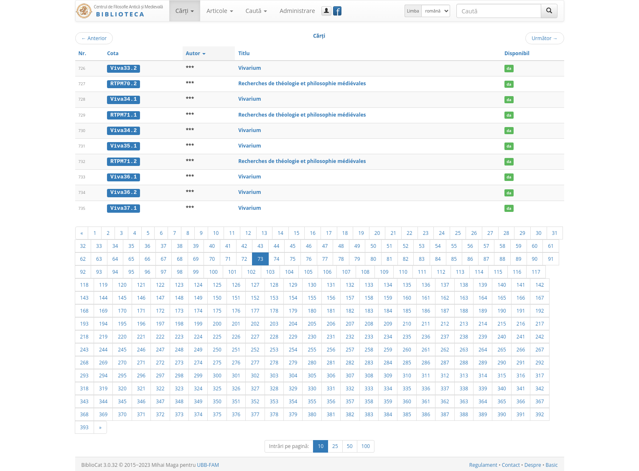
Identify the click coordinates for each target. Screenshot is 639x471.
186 (426, 309)
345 (122, 399)
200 (217, 321)
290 (501, 360)
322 (160, 386)
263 (464, 347)
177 (255, 309)
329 (293, 386)
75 (292, 257)
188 (464, 309)
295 (122, 373)
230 (312, 334)
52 (406, 244)
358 (369, 399)
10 (216, 231)
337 (444, 386)
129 (293, 283)
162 (444, 296)
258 (369, 347)
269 (103, 360)
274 (198, 360)
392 (539, 412)
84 (438, 257)
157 (350, 296)
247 (160, 347)
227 (255, 334)
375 (217, 412)
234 (388, 334)
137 (444, 283)
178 (274, 309)
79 (357, 257)
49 (357, 244)
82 (406, 257)
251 (236, 347)
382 (350, 412)
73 (260, 257)
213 (464, 321)
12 (248, 231)
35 (131, 244)
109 (384, 270)
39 (196, 244)
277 (255, 360)
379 (293, 412)
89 (519, 257)
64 (115, 257)
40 (212, 244)
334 (388, 386)
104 (289, 270)
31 (555, 231)
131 (331, 283)
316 (521, 373)
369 (103, 412)
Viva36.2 (123, 191)
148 (179, 296)
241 (521, 334)
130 (312, 283)
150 (217, 296)
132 (350, 283)
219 (103, 334)
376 (236, 412)
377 (255, 412)
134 (388, 283)
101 (232, 270)
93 (99, 270)
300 (217, 373)
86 (470, 257)
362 (444, 399)
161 (426, 296)
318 (84, 386)
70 (212, 257)
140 (501, 283)
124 (198, 283)
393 (84, 425)
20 (377, 231)
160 (406, 296)
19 (361, 231)
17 (329, 231)
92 (83, 270)
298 (179, 373)
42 (244, 244)
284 (388, 360)
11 (232, 231)
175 (217, 309)
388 (464, 412)
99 (196, 270)
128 (274, 283)
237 (444, 334)
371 (141, 412)
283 (369, 360)
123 (179, 283)
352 (255, 399)
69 (196, 257)
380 (312, 412)
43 (260, 244)
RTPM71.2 (123, 160)
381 (331, 412)
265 (501, 347)
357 (350, 399)
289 (483, 360)
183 (369, 309)
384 (388, 412)
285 (406, 360)
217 (539, 321)
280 (312, 360)
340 (501, 386)
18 (345, 231)
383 (369, 412)
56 (470, 244)
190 (501, 309)
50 (373, 244)
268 (84, 360)
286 (426, 360)
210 (406, 321)
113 (460, 270)
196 (141, 321)
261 (426, 347)
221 (141, 334)
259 (388, 347)
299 (198, 373)
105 (308, 270)
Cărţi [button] (185, 11)
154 (293, 296)
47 (325, 244)
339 (483, 386)
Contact (511, 463)
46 (309, 244)
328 (274, 386)
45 (292, 244)
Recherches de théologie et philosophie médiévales (302, 83)
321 (141, 386)
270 (122, 360)
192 (539, 309)
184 (388, 309)
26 (474, 231)
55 (454, 244)
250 (217, 347)
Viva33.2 (123, 68)
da (509, 68)
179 (293, 309)
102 (251, 270)
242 (539, 334)
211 (426, 321)
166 (521, 296)
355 (312, 399)
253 (274, 347)
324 (198, 386)
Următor (545, 38)
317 (539, 373)
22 (409, 231)
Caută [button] (256, 11)
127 (255, 283)
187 (444, 309)
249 (198, 347)
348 (179, 399)
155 (312, 296)
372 (160, 412)
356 (331, 399)
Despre (532, 463)
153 (274, 296)
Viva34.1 (123, 99)
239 (483, 334)
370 (122, 412)
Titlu (243, 53)
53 (422, 244)
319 (103, 386)
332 (350, 386)
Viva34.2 (123, 129)
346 (141, 399)
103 (270, 270)
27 (490, 231)
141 (521, 283)
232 (350, 334)
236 (426, 334)
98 (180, 270)
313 (464, 373)
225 (217, 334)
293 (84, 373)
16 (313, 231)
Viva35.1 (123, 145)
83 (422, 257)
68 (180, 257)
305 (312, 373)
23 (426, 231)
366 (521, 399)
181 (331, 309)
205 (312, 321)
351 (236, 399)
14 (280, 231)
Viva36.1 (123, 176)
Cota (113, 53)
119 (103, 283)
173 (179, 309)
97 (164, 270)
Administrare (297, 11)
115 (498, 270)
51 (389, 244)
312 (444, 373)
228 (274, 334)
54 (438, 244)
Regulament (483, 463)
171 (141, 309)
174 (198, 309)
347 (160, 399)
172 (160, 309)
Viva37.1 (123, 206)
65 (131, 257)
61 (551, 244)
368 (84, 412)
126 (236, 283)
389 (483, 412)
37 (164, 244)
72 (244, 257)
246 (141, 347)
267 (539, 347)
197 (160, 321)
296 (141, 373)
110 (403, 270)
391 (521, 412)
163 (464, 296)
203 (274, 321)
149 (198, 296)
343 (84, 399)
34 (115, 244)
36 (147, 244)
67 (164, 257)
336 (426, 386)
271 (141, 360)
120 (122, 283)
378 (274, 412)
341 (521, 386)
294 (103, 373)
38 (180, 244)
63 (99, 257)
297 (160, 373)
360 (406, 399)
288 (464, 360)
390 (501, 412)
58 (502, 244)
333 (369, 386)
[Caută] (549, 11)
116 (517, 270)
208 (369, 321)
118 (84, 283)
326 (236, 386)
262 (444, 347)
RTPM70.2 (123, 83)
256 (331, 347)
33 (99, 244)
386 (426, 412)
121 (141, 283)
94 (115, 270)
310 (406, 373)
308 (369, 373)
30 (539, 231)
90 (535, 257)
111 (422, 270)
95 (131, 270)
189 (483, 309)
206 (331, 321)
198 (179, 321)
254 (293, 347)
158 (369, 296)
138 (464, 283)
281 (331, 360)
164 (483, 296)
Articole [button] (219, 11)
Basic (552, 463)
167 (539, 296)
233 (369, 334)
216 (521, 321)
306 (331, 373)
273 (179, 360)
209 (388, 321)
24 (442, 231)
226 (236, 334)
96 (147, 270)
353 (274, 399)
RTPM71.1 (123, 114)
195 (122, 321)
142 (539, 283)
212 (444, 321)
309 (388, 373)
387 (444, 412)
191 (521, 309)
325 (217, 386)
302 (255, 373)
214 (483, 321)
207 (350, 321)
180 (312, 309)
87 (486, 257)
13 (264, 231)
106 (327, 270)
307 (350, 373)
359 (388, 399)
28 (506, 231)
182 (350, 309)
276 (236, 360)
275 (217, 360)
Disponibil (517, 53)
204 (293, 321)
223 (179, 334)
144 (103, 296)
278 (274, 360)
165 (501, 296)
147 (160, 296)
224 (198, 334)
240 (501, 334)
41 (228, 244)
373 (179, 412)
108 (365, 270)
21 (393, 231)
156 (331, 296)
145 (122, 296)
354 (293, 399)
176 (236, 309)
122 (160, 283)
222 (160, 334)
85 (454, 257)
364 (483, 399)
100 (213, 270)
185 (406, 309)
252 (255, 347)
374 (198, 412)
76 (309, 257)
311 (426, 373)
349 (198, 399)
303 (274, 373)
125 (217, 283)
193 (84, 321)
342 (539, 386)
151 (236, 296)
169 (103, 309)
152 (255, 296)
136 (426, 283)
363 (464, 399)
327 (255, 386)
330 (312, 386)
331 (331, 386)
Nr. (83, 53)
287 (444, 360)
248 (179, 347)
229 (293, 334)
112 (441, 270)
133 (369, 283)
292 (539, 360)
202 (255, 321)
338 (464, 386)
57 (486, 244)
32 (83, 244)
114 (479, 270)
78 (341, 257)
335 (406, 386)
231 (331, 334)
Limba (413, 11)
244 (103, 347)
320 (122, 386)
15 (297, 231)
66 (147, 257)
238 (464, 334)
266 (521, 347)
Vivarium (249, 67)
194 (103, 321)
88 (502, 257)
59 (519, 244)
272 (160, 360)
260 (406, 347)
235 (406, 334)
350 (217, 399)
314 (483, 373)
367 (539, 399)
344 (103, 399)
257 (350, 347)
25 (458, 231)
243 (84, 347)
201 (236, 321)
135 (406, 283)
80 (373, 257)
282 (350, 360)
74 (277, 257)
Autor (196, 53)
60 (535, 244)
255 (312, 347)
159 (388, 296)
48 (341, 244)
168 (84, 309)
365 (501, 399)
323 (179, 386)
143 (84, 296)
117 (536, 270)
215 (501, 321)
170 (122, 309)
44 (277, 244)
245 (122, 347)
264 (483, 347)
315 (501, 373)
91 (551, 257)
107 (346, 270)
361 (426, 399)
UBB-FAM (208, 463)
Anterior (94, 38)
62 (83, 257)
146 (141, 296)
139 (483, 283)
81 (389, 257)
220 (122, 334)
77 (325, 257)
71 (228, 257)
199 (198, 321)
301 (236, 373)
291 (521, 360)
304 (293, 373)
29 (522, 231)
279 (293, 360)
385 (406, 412)
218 (84, 334)
